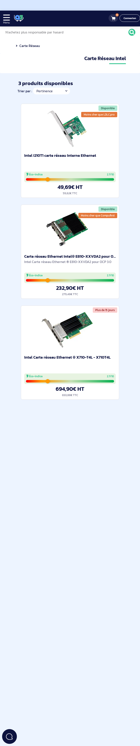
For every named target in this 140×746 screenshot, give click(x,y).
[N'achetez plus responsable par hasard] (69, 32)
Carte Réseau (29, 45)
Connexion (130, 18)
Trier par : (24, 91)
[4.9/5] (40, 18)
